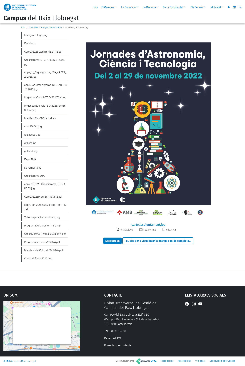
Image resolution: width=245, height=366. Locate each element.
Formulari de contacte (117, 345)
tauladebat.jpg (32, 134)
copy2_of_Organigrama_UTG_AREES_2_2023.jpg (45, 87)
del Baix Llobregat (41, 18)
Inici (95, 7)
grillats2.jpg (31, 151)
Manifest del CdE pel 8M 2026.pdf (43, 250)
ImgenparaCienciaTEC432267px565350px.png (44, 108)
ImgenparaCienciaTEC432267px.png (45, 97)
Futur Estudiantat (173, 7)
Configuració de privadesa (222, 361)
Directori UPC (112, 338)
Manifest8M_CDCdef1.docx (40, 118)
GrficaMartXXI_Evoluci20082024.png (45, 233)
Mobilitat (215, 7)
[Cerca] (240, 7)
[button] (117, 7)
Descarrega (112, 240)
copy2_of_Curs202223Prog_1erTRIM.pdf (45, 207)
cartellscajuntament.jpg (148, 224)
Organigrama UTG (34, 175)
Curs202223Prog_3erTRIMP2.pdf (43, 196)
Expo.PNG (30, 159)
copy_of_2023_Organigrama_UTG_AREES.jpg (44, 186)
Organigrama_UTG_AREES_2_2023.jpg (44, 62)
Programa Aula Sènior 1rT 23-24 (42, 225)
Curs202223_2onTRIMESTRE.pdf (43, 51)
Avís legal (199, 361)
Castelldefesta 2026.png (38, 258)
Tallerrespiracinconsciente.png (42, 217)
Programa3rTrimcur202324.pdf (42, 242)
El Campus (107, 7)
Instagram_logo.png (35, 35)
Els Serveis (196, 7)
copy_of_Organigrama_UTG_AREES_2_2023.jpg (45, 74)
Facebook (30, 43)
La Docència (128, 7)
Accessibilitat (184, 361)
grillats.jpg (30, 143)
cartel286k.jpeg (33, 126)
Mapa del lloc (167, 361)
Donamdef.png (32, 167)
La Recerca (149, 7)
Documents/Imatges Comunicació (45, 27)
